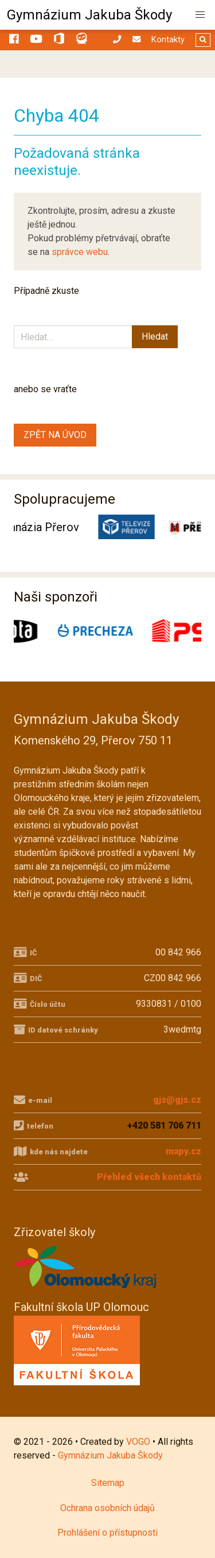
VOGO (138, 1441)
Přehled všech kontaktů (149, 1177)
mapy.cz (183, 1151)
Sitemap (107, 1482)
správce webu (80, 251)
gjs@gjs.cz (177, 1099)
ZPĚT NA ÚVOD (55, 434)
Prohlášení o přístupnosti (107, 1532)
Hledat (155, 336)
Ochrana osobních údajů (107, 1508)
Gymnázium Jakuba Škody (89, 15)
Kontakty (168, 40)
